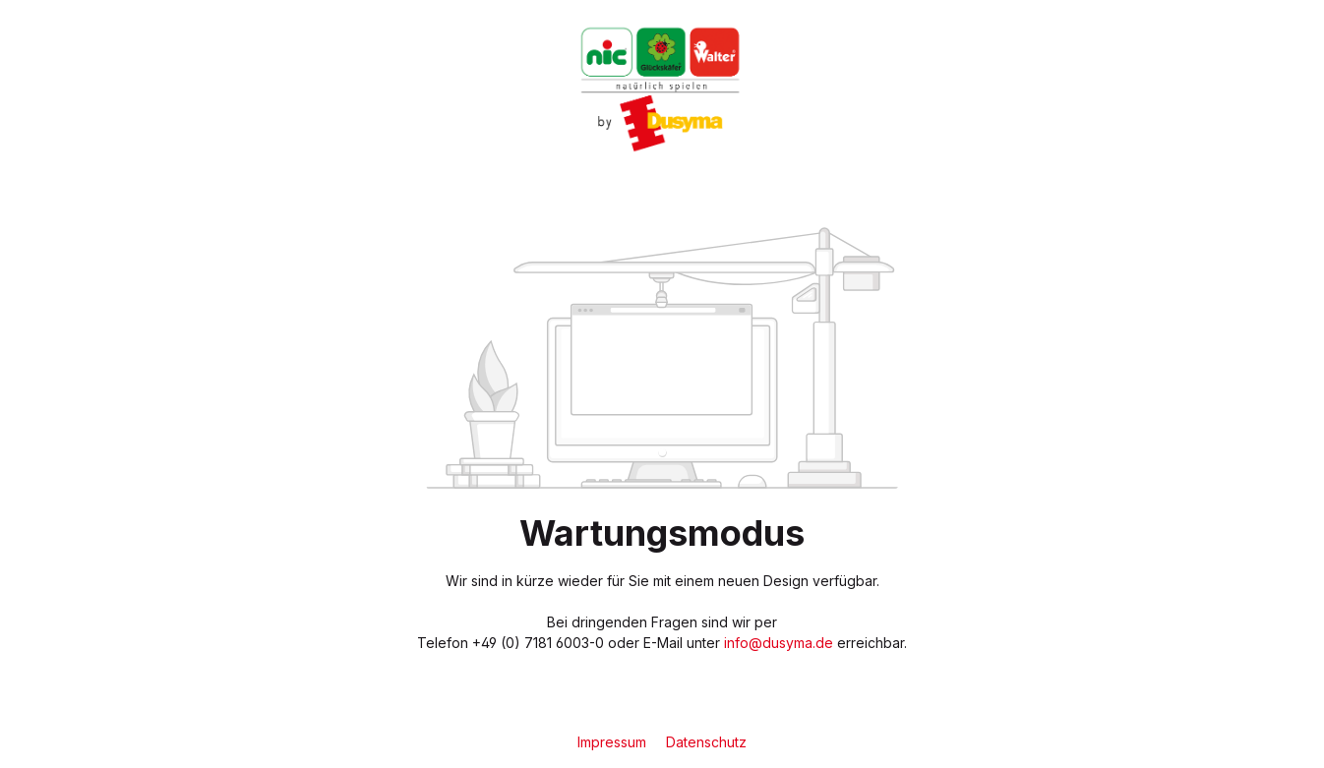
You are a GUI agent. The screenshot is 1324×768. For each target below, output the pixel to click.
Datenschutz (706, 742)
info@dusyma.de (778, 642)
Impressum (613, 742)
